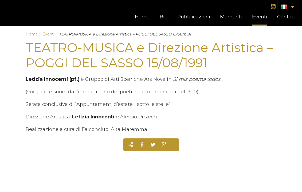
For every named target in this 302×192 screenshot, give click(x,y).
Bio (163, 17)
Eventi (259, 17)
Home (142, 17)
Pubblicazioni (193, 17)
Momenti (231, 17)
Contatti (287, 17)
